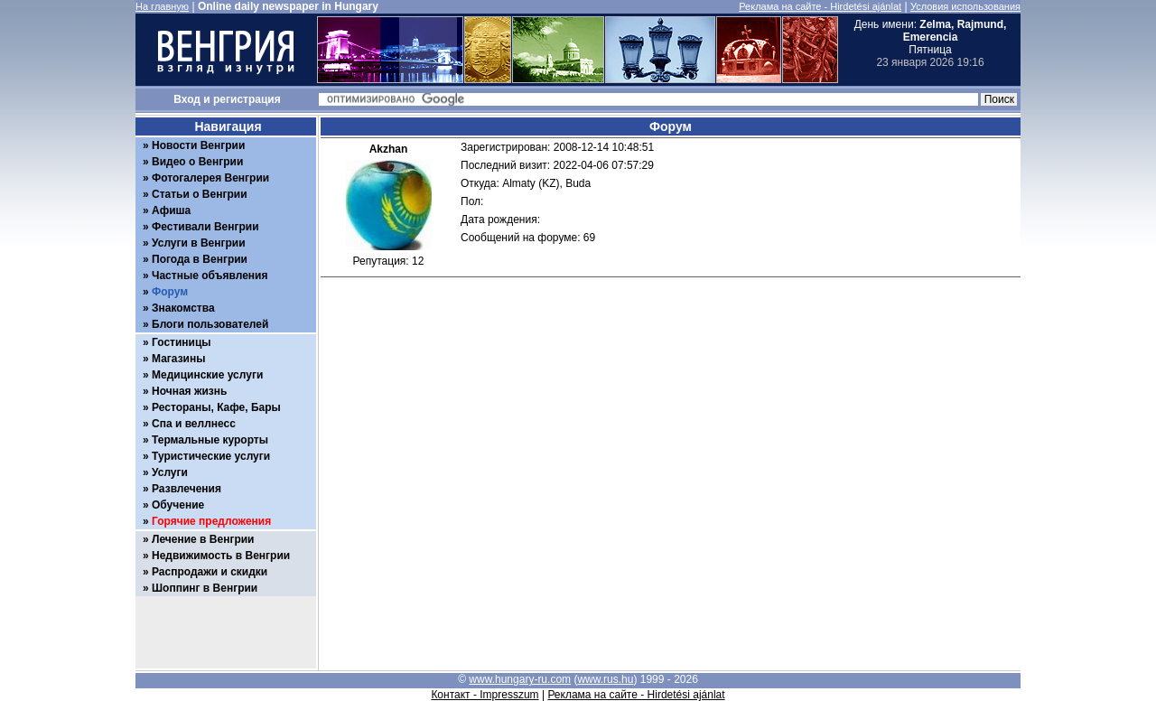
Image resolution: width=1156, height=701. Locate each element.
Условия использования (965, 6)
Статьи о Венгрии (199, 194)
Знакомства (183, 308)
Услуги (170, 472)
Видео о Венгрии (197, 161)
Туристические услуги (211, 456)
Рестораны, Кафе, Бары (216, 407)
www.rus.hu (605, 679)
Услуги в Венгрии (199, 243)
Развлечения (186, 488)
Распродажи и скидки (209, 571)
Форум (170, 291)
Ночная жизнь (189, 391)
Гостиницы (181, 342)
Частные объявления (209, 275)
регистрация (247, 99)
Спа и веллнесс (194, 423)
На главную (162, 6)
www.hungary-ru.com (520, 679)
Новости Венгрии (198, 145)
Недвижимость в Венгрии (221, 555)
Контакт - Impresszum (484, 694)
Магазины (178, 358)
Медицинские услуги (207, 375)
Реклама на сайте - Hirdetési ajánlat (820, 6)
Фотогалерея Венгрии (210, 178)
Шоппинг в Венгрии (204, 588)
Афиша (171, 210)
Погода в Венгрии (199, 259)
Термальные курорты (210, 440)
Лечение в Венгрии (203, 539)
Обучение (178, 505)
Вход (186, 99)
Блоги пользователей (210, 324)
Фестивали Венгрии (205, 226)
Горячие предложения (211, 521)
